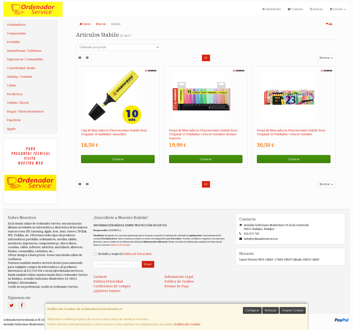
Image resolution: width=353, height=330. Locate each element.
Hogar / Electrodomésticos (25, 111)
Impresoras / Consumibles (25, 59)
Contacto (295, 9)
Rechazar (270, 310)
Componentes (16, 33)
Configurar (252, 310)
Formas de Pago (177, 286)
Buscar (316, 9)
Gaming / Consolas (19, 76)
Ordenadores (16, 24)
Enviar (148, 264)
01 (206, 57)
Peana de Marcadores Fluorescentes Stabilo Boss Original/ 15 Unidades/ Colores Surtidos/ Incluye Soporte (203, 134)
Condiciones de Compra (112, 286)
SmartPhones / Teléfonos (24, 50)
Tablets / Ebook (18, 102)
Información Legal (179, 276)
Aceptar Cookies (292, 310)
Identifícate (271, 9)
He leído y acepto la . (125, 254)
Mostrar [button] (326, 57)
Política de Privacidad (120, 245)
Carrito (338, 9)
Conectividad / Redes (21, 68)
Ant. (197, 57)
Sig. (214, 57)
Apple (11, 128)
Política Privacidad (108, 281)
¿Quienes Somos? (106, 291)
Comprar (118, 159)
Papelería (13, 120)
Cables (11, 85)
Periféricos (14, 94)
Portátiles (13, 42)
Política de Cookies (187, 324)
